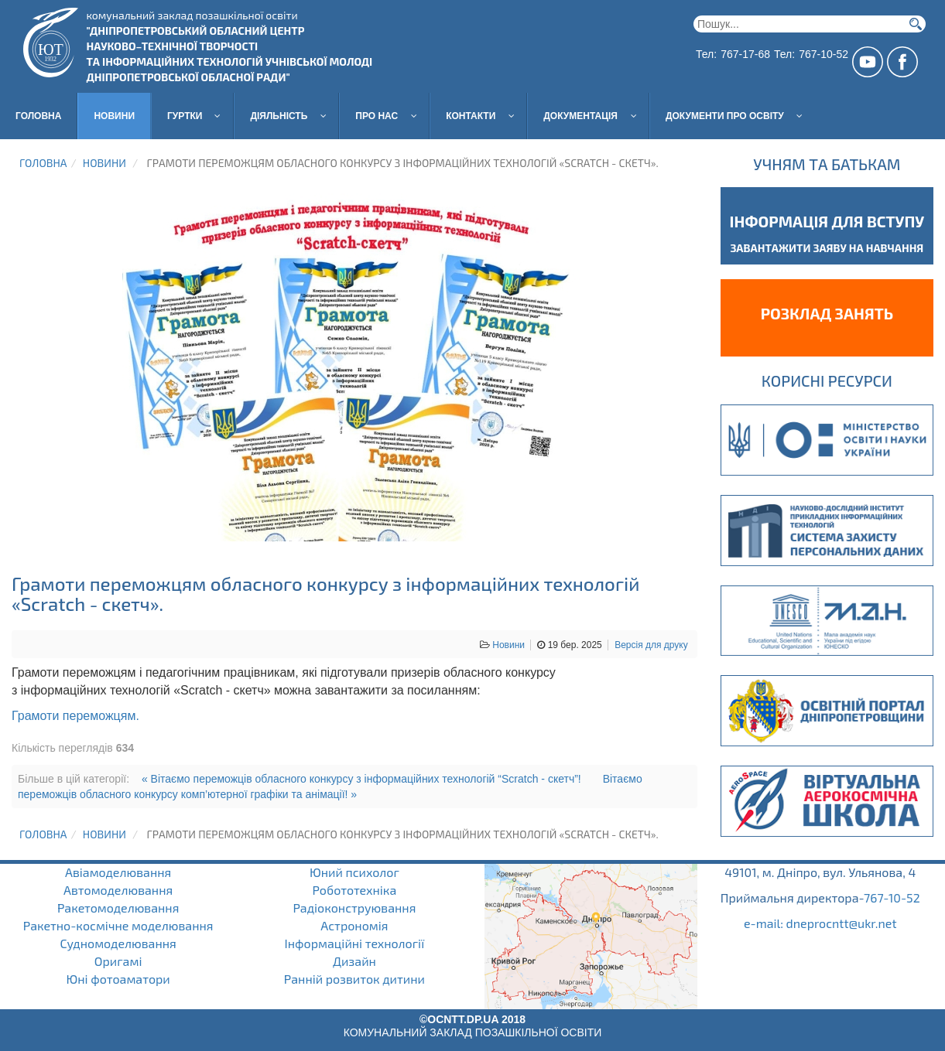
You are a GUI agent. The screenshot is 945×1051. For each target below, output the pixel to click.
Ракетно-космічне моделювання (118, 925)
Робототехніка (354, 889)
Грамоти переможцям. (75, 715)
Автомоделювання (118, 889)
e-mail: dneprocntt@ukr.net (820, 923)
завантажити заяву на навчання (826, 247)
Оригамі (118, 961)
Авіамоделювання (118, 872)
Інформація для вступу (827, 221)
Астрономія (354, 925)
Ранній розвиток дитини (354, 978)
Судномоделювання (118, 943)
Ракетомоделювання (118, 907)
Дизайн (354, 961)
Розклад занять (827, 313)
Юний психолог (354, 872)
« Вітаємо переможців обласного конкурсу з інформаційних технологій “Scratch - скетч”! (361, 779)
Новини (104, 162)
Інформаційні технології (355, 943)
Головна (43, 162)
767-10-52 (892, 897)
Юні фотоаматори (117, 978)
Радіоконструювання (354, 907)
